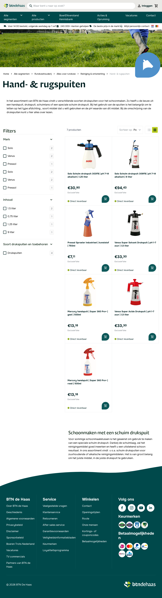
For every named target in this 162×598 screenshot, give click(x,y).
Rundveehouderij (43, 73)
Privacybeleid (14, 525)
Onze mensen (90, 525)
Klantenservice (51, 512)
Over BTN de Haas (17, 506)
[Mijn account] (145, 6)
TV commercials (15, 556)
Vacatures (131, 15)
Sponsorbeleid (15, 537)
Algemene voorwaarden (20, 518)
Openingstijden (91, 512)
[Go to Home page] (14, 6)
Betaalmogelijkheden (94, 541)
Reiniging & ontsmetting (93, 73)
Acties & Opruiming (103, 17)
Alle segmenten (13, 17)
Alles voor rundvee (66, 73)
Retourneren (50, 518)
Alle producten (41, 17)
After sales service (54, 525)
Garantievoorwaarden (56, 531)
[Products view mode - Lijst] (149, 130)
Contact (151, 15)
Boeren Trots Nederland (20, 544)
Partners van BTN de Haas (18, 564)
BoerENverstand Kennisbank (69, 17)
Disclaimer (12, 531)
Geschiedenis (14, 512)
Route (85, 518)
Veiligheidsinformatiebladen (59, 537)
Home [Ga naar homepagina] (6, 73)
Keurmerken (50, 544)
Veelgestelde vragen (55, 506)
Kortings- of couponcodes (90, 533)
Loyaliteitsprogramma (56, 550)
